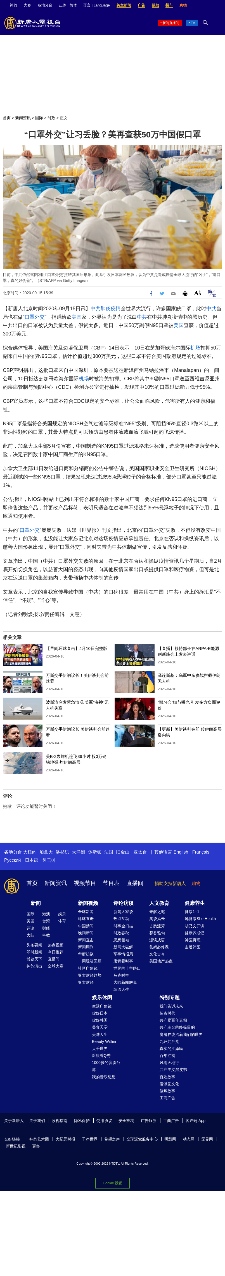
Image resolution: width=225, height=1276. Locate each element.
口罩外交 (35, 317)
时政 (51, 118)
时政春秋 (121, 933)
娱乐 (62, 914)
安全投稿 (126, 1120)
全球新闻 (86, 911)
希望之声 (112, 1139)
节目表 (111, 883)
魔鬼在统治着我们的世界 (181, 1034)
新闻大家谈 (123, 911)
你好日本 (100, 1013)
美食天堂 (100, 1027)
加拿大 (46, 852)
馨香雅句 (157, 933)
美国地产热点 (161, 961)
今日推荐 (55, 952)
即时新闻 (34, 952)
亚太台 (140, 852)
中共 (211, 308)
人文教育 (159, 903)
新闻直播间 (170, 23)
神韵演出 (34, 966)
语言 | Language (96, 5)
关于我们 (37, 1120)
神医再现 (192, 940)
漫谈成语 (157, 940)
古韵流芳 (157, 926)
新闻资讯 (23, 118)
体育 (62, 921)
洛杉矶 (62, 852)
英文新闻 (124, 5)
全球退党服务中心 (142, 1139)
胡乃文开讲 (194, 926)
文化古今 (157, 954)
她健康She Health (200, 918)
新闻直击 (86, 940)
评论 (30, 928)
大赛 (27, 5)
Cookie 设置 (112, 1183)
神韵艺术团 (39, 1139)
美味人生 (100, 1034)
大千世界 (100, 1048)
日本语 (31, 860)
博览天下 (34, 959)
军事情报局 (123, 954)
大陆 (30, 935)
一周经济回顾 (89, 961)
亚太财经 (86, 982)
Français (200, 852)
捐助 (155, 5)
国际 (39, 118)
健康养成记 (194, 933)
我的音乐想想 (103, 1077)
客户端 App (195, 1120)
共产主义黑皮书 (173, 1069)
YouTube (218, 5)
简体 (73, 5)
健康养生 (195, 903)
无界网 (207, 1139)
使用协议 (104, 1120)
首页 (7, 118)
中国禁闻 (86, 926)
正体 (62, 5)
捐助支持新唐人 (170, 883)
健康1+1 (192, 911)
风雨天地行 (169, 1062)
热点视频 (55, 945)
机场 (195, 348)
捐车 (169, 5)
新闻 (36, 903)
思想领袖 (121, 940)
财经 (46, 928)
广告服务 (149, 1120)
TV (193, 23)
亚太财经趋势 (89, 975)
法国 (108, 852)
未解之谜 (157, 911)
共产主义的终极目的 (177, 1027)
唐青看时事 (123, 961)
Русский (12, 860)
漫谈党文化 (169, 1084)
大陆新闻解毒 (125, 982)
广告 (141, 5)
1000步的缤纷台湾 (106, 1066)
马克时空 (121, 975)
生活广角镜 (102, 1006)
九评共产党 (169, 1041)
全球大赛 (55, 966)
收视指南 (59, 1120)
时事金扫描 (123, 926)
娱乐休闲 (102, 997)
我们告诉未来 (171, 1006)
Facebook (199, 5)
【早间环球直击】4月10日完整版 (76, 648)
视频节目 (85, 883)
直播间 (135, 883)
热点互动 (121, 918)
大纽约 (30, 852)
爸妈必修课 (159, 947)
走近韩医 (192, 947)
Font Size (198, 292)
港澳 (46, 914)
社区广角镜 (88, 968)
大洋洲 (78, 852)
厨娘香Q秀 (101, 1055)
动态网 (189, 1139)
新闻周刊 (86, 947)
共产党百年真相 (173, 1020)
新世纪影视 (15, 1146)
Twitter (208, 5)
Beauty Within (104, 1041)
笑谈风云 (157, 918)
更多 (36, 1146)
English (181, 852)
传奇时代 (167, 1013)
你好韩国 (100, 1020)
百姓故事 (167, 1077)
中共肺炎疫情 (106, 308)
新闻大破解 (123, 947)
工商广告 (167, 1098)
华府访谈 (86, 954)
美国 (77, 317)
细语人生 (121, 989)
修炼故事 (167, 1091)
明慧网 (170, 1139)
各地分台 (45, 5)
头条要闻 (34, 945)
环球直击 (86, 918)
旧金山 (122, 852)
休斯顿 (94, 852)
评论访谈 (123, 903)
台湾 (46, 921)
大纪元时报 (65, 1139)
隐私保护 (82, 1120)
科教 (46, 935)
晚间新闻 (86, 933)
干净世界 (90, 1139)
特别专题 (170, 997)
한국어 (49, 860)
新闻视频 (88, 903)
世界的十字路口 (127, 968)
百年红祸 (167, 1055)
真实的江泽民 (171, 1048)
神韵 (13, 5)
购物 (183, 5)
